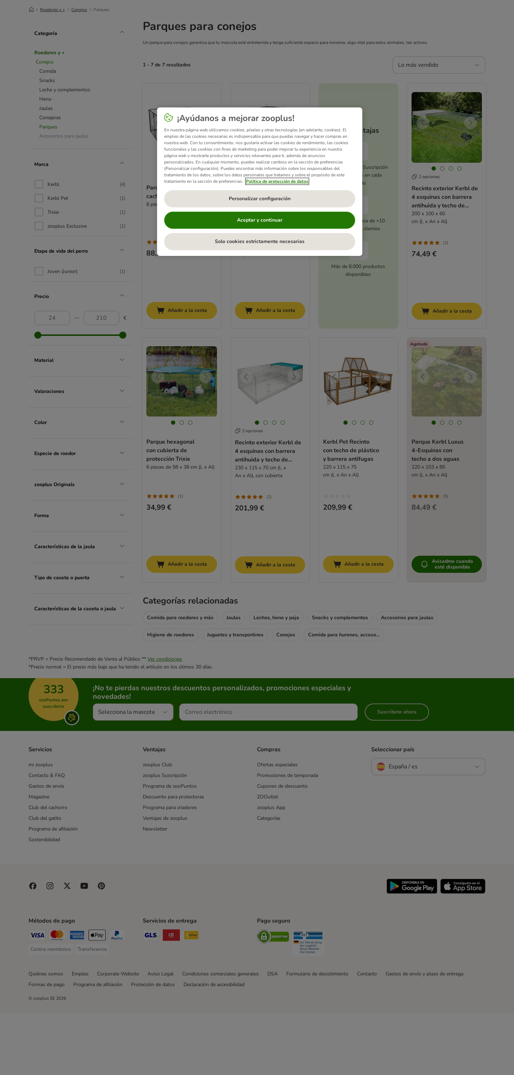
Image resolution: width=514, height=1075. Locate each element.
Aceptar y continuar (259, 220)
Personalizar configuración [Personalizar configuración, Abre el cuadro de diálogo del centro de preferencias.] (260, 198)
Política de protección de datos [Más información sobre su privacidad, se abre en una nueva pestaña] (277, 181)
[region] (259, 181)
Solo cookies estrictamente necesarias (259, 241)
